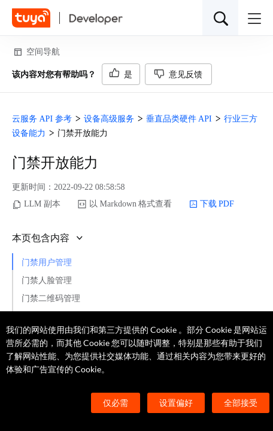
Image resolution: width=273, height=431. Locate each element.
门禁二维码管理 (51, 298)
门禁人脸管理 (47, 280)
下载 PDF (211, 204)
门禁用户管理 (47, 262)
